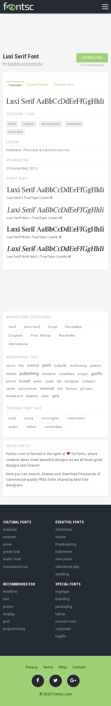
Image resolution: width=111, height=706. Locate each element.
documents (50, 124)
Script (52, 327)
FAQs (63, 667)
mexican (10, 530)
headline (74, 124)
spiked (95, 366)
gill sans (86, 388)
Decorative (73, 327)
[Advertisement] (50, 34)
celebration (76, 418)
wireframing (78, 365)
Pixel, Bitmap (40, 335)
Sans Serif (32, 327)
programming (14, 629)
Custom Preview (37, 84)
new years (63, 559)
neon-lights (50, 418)
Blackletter (67, 335)
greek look (11, 552)
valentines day (67, 567)
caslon (10, 388)
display (9, 614)
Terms (48, 667)
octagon (88, 381)
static (45, 396)
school (33, 365)
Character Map (63, 84)
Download (92, 58)
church (10, 365)
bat (59, 381)
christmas (63, 530)
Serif (12, 124)
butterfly (60, 366)
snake (49, 381)
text (6, 599)
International (18, 344)
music (11, 373)
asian (7, 544)
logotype (62, 592)
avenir (37, 381)
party (12, 418)
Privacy (32, 667)
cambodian (53, 427)
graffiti (96, 373)
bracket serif (14, 396)
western (9, 537)
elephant (32, 396)
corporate (63, 629)
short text (15, 132)
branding (62, 599)
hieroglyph (72, 381)
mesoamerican (15, 567)
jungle (83, 374)
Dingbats (15, 335)
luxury (28, 418)
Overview (15, 85)
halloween (63, 552)
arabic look (12, 559)
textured (47, 388)
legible (28, 124)
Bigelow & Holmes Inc (25, 64)
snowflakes (67, 374)
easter (60, 537)
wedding (62, 574)
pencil (11, 381)
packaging (63, 607)
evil (59, 389)
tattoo (60, 614)
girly (55, 396)
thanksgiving (65, 544)
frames (71, 389)
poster (8, 607)
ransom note (65, 621)
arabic (13, 427)
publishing (29, 373)
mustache (49, 374)
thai (21, 365)
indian (31, 427)
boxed (24, 381)
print (46, 365)
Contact (79, 667)
